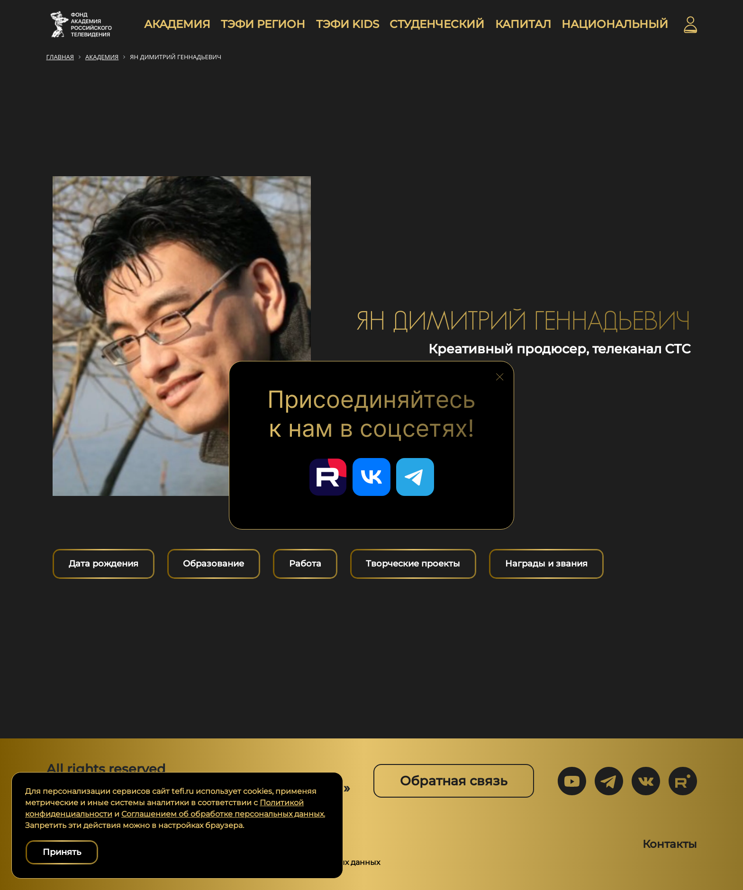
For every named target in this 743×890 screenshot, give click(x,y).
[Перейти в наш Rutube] (328, 477)
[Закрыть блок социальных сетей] (500, 374)
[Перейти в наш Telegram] (415, 477)
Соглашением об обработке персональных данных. (223, 813)
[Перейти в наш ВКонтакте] (371, 477)
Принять (62, 852)
